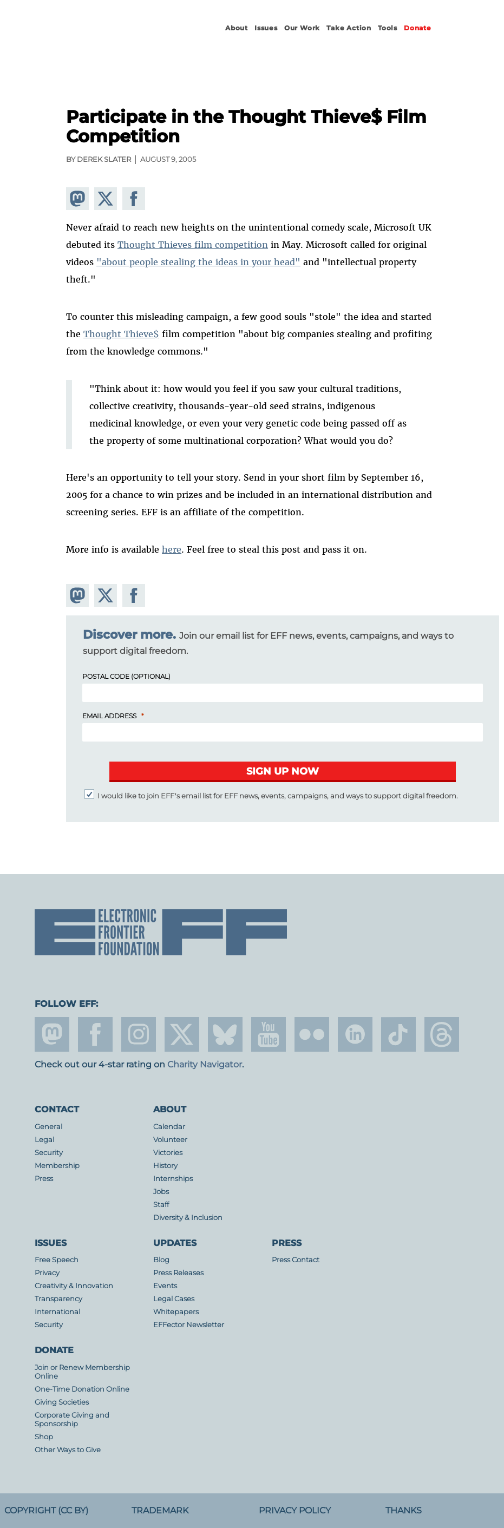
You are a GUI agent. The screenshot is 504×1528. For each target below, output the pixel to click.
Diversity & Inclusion (187, 1218)
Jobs (161, 1192)
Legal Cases (173, 1299)
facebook (95, 1034)
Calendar (169, 1127)
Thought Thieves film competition (192, 244)
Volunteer (170, 1140)
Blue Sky (225, 1034)
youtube (268, 1034)
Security (49, 1153)
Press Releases (178, 1273)
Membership (57, 1166)
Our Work (302, 28)
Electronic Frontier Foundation (118, 38)
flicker (311, 1034)
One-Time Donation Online (82, 1389)
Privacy (47, 1273)
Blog (161, 1260)
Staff (161, 1205)
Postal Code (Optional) (126, 676)
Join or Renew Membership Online (82, 1371)
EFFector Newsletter (188, 1325)
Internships (173, 1179)
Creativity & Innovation (74, 1286)
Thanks (403, 1510)
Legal (44, 1140)
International (57, 1312)
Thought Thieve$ (121, 334)
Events (165, 1286)
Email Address (109, 716)
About (236, 28)
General (48, 1127)
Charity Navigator (204, 1064)
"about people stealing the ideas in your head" (198, 262)
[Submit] (282, 772)
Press (44, 1179)
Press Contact (295, 1260)
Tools (387, 28)
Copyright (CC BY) (46, 1510)
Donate (417, 28)
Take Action (348, 28)
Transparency (58, 1299)
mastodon (52, 1034)
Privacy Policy (295, 1510)
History (165, 1166)
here (171, 549)
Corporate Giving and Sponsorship (72, 1419)
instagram (138, 1034)
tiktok (398, 1034)
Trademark (160, 1510)
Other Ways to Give (68, 1450)
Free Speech (56, 1260)
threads (441, 1034)
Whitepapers (176, 1312)
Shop (44, 1437)
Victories (167, 1153)
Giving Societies (62, 1402)
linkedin (355, 1034)
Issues (266, 28)
